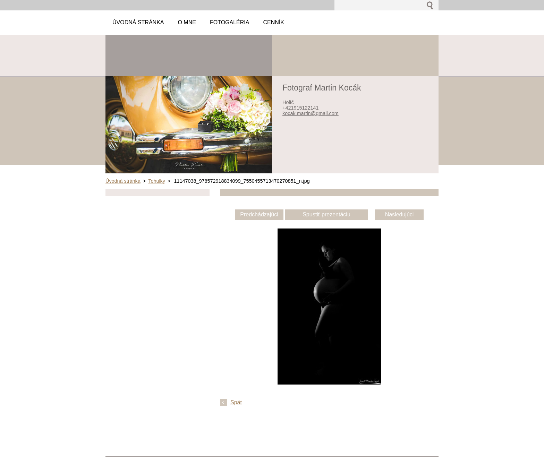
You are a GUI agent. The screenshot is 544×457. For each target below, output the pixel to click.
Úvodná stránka (123, 181)
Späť (236, 402)
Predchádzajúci (259, 214)
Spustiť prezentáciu (326, 214)
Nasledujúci (399, 214)
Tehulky (156, 181)
